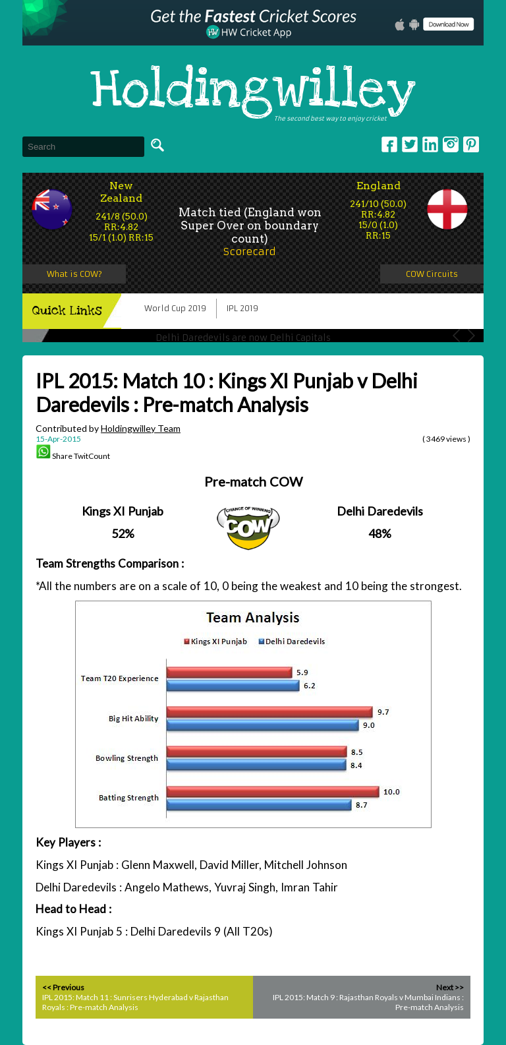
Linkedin (430, 144)
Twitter (410, 144)
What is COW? (74, 274)
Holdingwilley (253, 91)
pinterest (471, 144)
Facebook (389, 144)
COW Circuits (432, 274)
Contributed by (108, 428)
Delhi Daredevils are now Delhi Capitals (243, 337)
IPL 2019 (242, 308)
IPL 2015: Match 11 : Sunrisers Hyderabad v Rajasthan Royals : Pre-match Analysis (135, 1002)
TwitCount (92, 456)
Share (62, 456)
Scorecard (249, 251)
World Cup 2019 (175, 308)
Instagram (451, 144)
